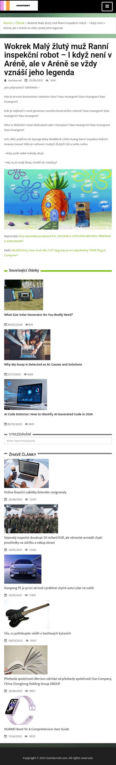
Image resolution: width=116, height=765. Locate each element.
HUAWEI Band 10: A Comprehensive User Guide (36, 729)
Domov (8, 23)
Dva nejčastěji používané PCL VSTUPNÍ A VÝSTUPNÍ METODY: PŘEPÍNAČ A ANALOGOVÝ (57, 239)
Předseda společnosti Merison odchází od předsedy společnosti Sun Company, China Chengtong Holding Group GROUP (58, 681)
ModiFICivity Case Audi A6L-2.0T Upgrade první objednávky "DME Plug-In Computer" (55, 253)
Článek (20, 23)
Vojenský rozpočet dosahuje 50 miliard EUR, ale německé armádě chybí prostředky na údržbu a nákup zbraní (53, 540)
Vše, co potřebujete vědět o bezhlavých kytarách (37, 633)
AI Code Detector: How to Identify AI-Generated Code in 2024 (48, 414)
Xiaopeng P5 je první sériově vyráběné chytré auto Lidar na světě (49, 588)
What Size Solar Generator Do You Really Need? (38, 314)
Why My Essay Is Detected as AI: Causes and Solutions (43, 364)
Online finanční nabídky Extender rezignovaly (35, 492)
